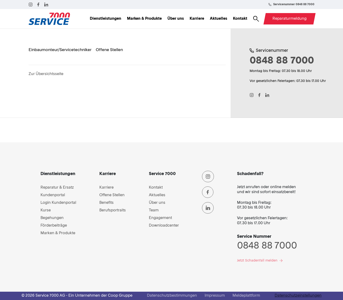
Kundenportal (52, 195)
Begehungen (52, 218)
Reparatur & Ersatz (57, 188)
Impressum (215, 296)
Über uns (175, 19)
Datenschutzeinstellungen (298, 296)
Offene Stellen (112, 195)
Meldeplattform (246, 296)
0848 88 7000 (267, 246)
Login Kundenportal (58, 203)
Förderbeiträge (53, 226)
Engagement (160, 218)
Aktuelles (218, 19)
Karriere (197, 19)
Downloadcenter (164, 226)
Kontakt (240, 19)
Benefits (106, 203)
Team (154, 210)
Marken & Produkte (144, 19)
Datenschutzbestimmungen (172, 296)
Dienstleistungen (105, 19)
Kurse (45, 210)
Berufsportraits (112, 210)
